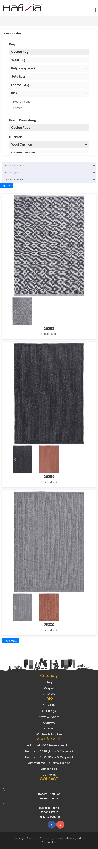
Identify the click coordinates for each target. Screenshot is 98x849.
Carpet (49, 688)
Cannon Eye (49, 842)
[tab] (49, 52)
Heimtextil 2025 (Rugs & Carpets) (49, 757)
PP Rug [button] (16, 93)
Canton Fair (49, 769)
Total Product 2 (49, 482)
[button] (15, 311)
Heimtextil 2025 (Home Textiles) (49, 763)
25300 (49, 624)
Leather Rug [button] (20, 85)
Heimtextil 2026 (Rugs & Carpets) (49, 751)
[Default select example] (49, 165)
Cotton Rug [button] (19, 52)
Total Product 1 (49, 333)
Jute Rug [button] (18, 76)
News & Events (49, 717)
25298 (49, 328)
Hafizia (33, 838)
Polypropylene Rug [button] (25, 68)
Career (49, 728)
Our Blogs (49, 711)
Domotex (49, 775)
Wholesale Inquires (49, 734)
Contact (49, 723)
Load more (11, 641)
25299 (49, 476)
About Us (49, 705)
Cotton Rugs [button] (20, 128)
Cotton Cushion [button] (23, 153)
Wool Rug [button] (18, 60)
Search (6, 185)
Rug (49, 682)
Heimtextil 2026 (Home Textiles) (49, 745)
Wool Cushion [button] (21, 144)
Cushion (49, 694)
